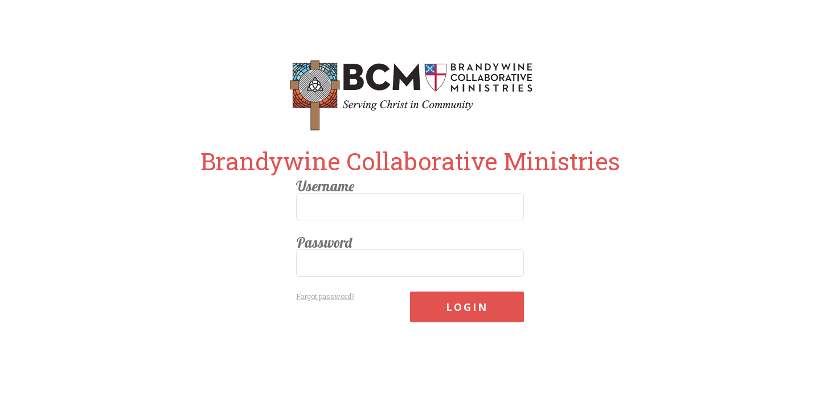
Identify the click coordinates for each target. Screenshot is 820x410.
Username (325, 186)
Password (324, 242)
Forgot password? (325, 296)
